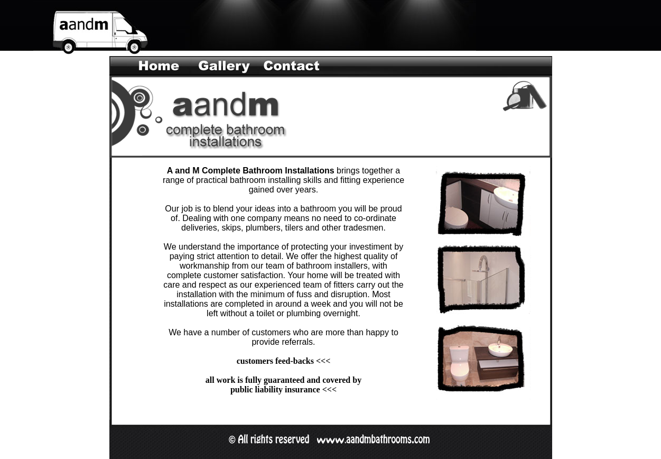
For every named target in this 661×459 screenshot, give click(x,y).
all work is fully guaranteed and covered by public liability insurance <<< (283, 384)
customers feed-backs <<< (284, 360)
